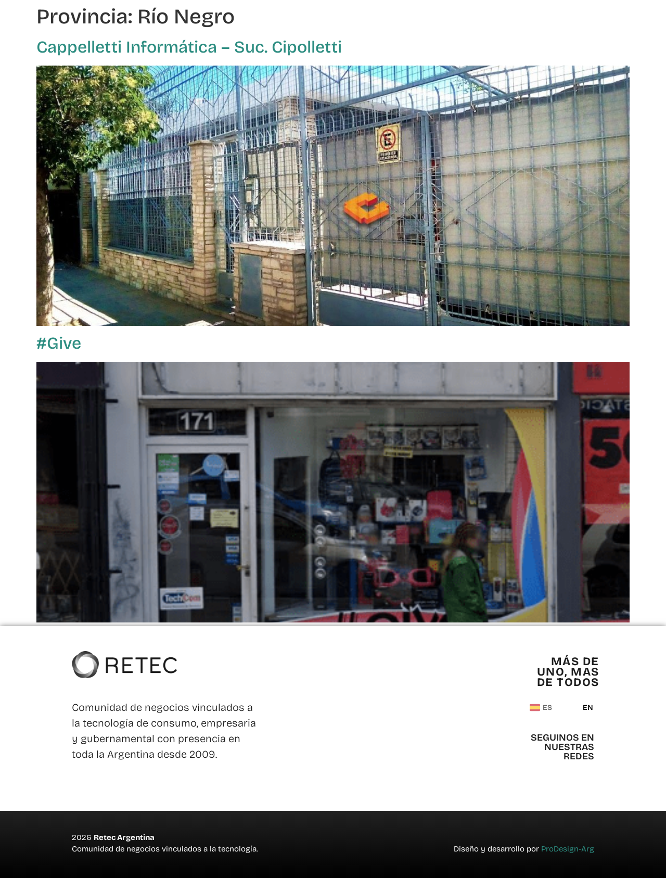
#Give (58, 343)
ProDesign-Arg (567, 849)
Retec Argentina (124, 837)
